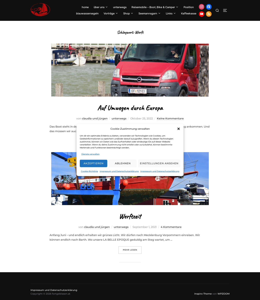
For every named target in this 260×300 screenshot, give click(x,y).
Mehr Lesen (132, 249)
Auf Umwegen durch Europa (129, 108)
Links (171, 13)
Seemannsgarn (149, 13)
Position (189, 7)
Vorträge (111, 13)
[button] (178, 128)
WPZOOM (223, 293)
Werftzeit (130, 216)
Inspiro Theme (203, 293)
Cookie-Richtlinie (89, 171)
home (85, 7)
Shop (128, 13)
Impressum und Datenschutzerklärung (119, 171)
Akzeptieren (93, 163)
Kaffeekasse (188, 13)
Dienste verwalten (90, 154)
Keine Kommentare (170, 118)
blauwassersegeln (87, 13)
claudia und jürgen (95, 118)
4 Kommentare (171, 227)
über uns (101, 7)
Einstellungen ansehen (159, 163)
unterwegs (120, 7)
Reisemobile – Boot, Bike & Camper (155, 7)
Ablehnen (123, 163)
